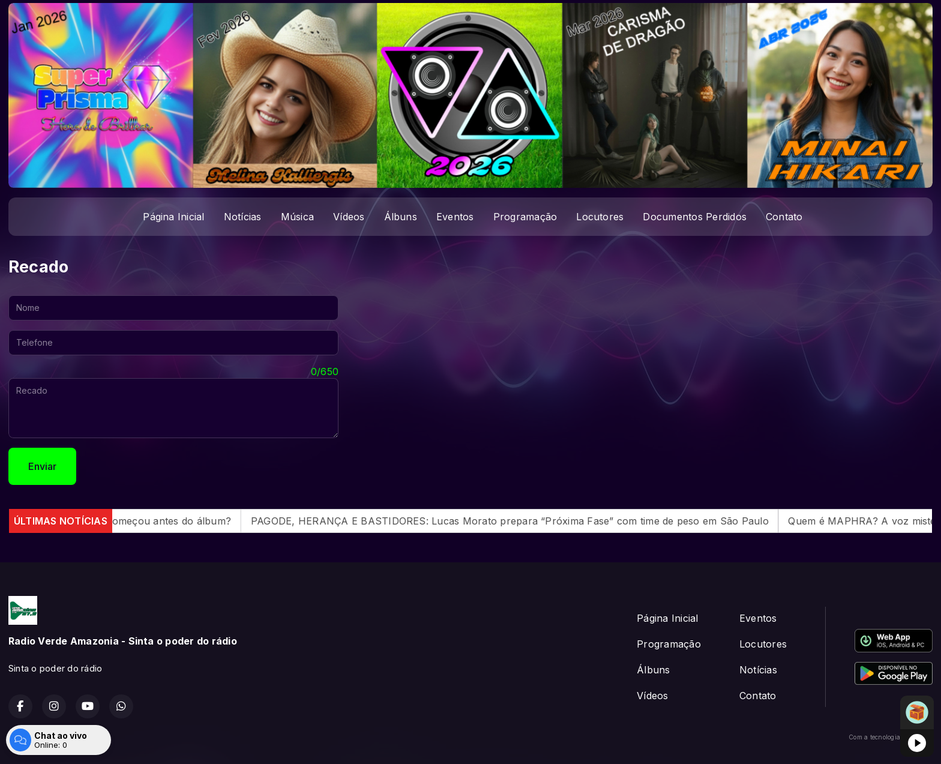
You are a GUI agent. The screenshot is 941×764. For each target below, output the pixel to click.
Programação (525, 217)
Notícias (243, 217)
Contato (784, 217)
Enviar (42, 466)
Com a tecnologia (891, 737)
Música (297, 217)
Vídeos (348, 217)
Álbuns (400, 217)
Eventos (455, 217)
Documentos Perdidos (695, 217)
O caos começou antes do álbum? (165, 521)
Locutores (600, 217)
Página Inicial (173, 217)
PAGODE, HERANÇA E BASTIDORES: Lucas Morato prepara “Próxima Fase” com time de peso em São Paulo (524, 521)
